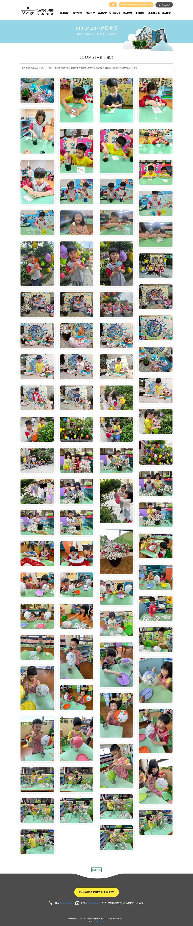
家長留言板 (154, 13)
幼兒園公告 (115, 13)
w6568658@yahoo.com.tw (138, 4)
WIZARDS (100, 921)
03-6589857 (92, 903)
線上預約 (167, 13)
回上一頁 (96, 869)
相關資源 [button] (140, 13)
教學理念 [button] (78, 13)
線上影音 (102, 13)
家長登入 (166, 4)
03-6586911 (66, 903)
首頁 (79, 34)
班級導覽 (128, 13)
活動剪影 (90, 13)
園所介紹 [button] (65, 13)
